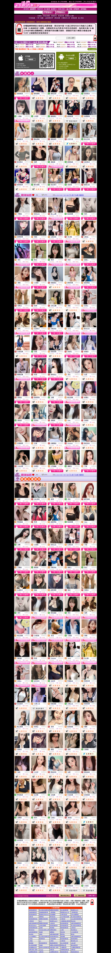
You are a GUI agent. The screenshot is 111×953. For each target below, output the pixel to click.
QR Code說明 (92, 49)
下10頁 (76, 195)
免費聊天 (27, 93)
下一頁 (71, 195)
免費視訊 (43, 93)
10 (67, 195)
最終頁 (81, 195)
